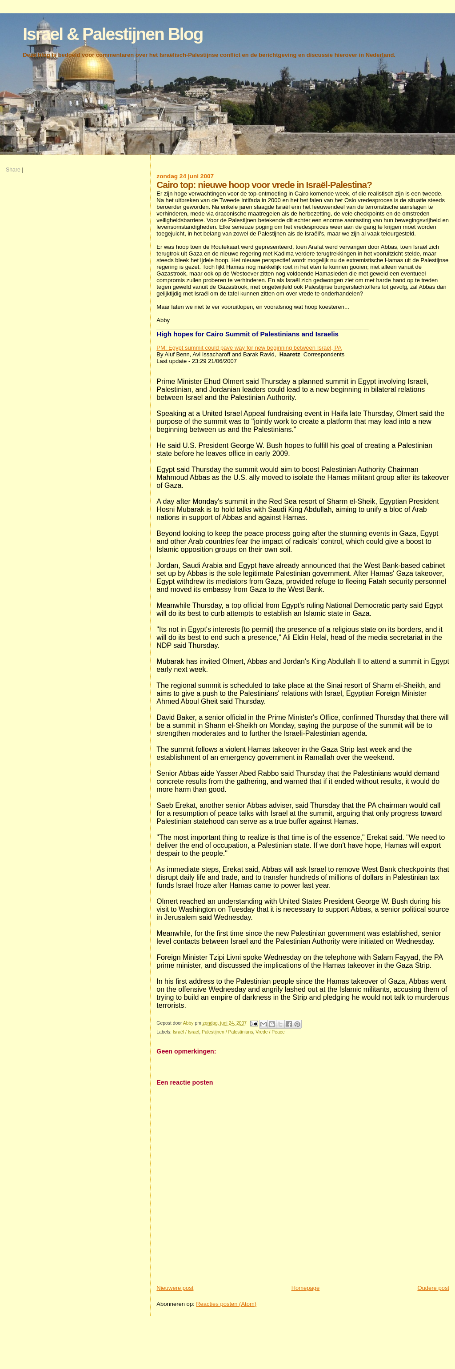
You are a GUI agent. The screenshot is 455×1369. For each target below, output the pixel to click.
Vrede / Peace (269, 1032)
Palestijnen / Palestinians (227, 1032)
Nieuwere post (174, 1288)
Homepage (305, 1288)
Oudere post (433, 1288)
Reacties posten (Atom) (226, 1304)
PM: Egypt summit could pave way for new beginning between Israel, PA (249, 347)
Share (13, 170)
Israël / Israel (186, 1032)
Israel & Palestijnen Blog (113, 34)
